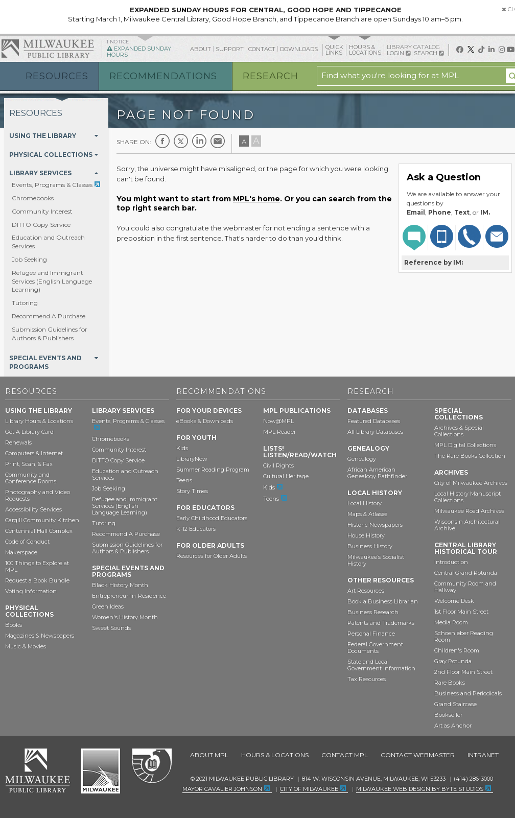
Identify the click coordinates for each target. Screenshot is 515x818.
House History (366, 535)
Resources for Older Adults (211, 555)
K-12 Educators (196, 528)
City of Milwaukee (100, 771)
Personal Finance (371, 633)
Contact (261, 49)
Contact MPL (344, 755)
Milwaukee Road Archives (469, 511)
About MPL (209, 755)
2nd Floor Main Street (463, 671)
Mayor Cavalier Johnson (222, 788)
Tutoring (25, 303)
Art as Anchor (453, 725)
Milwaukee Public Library (47, 48)
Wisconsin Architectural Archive (467, 525)
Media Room (451, 622)
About (200, 49)
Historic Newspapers (375, 524)
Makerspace (21, 552)
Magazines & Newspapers (39, 635)
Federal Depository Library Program (151, 766)
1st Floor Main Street (461, 611)
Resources (57, 76)
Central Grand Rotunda (465, 572)
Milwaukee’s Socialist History (375, 560)
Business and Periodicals (468, 693)
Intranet (483, 755)
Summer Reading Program (212, 469)
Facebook (162, 141)
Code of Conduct (27, 541)
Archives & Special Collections (459, 431)
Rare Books (449, 682)
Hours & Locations (365, 49)
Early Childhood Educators (211, 518)
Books (13, 624)
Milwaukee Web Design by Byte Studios (419, 788)
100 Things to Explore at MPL (37, 566)
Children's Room (456, 650)
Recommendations (163, 76)
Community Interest (42, 211)
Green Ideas (108, 606)
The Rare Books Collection (469, 455)
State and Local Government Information (381, 665)
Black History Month (120, 585)
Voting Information (31, 591)
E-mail (217, 141)
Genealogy (361, 458)
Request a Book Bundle (37, 580)
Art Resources (365, 590)
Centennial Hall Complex (39, 530)
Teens (184, 480)
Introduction (451, 562)
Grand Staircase (455, 704)
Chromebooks (33, 198)
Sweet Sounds (111, 628)
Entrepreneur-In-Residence (129, 595)
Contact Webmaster (418, 755)
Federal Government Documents (375, 648)
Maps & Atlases (367, 514)
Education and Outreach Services (125, 474)
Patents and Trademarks (380, 622)
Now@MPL (278, 421)
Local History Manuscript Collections (467, 497)
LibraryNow (191, 458)
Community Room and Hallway (465, 587)
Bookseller (448, 714)
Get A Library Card (29, 431)
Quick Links (334, 49)
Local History (364, 503)
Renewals (18, 442)
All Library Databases (375, 431)
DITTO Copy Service (41, 224)
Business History (369, 546)
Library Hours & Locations (39, 421)
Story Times (192, 491)
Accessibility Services (33, 509)
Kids (182, 448)
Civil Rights (278, 465)
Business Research (373, 612)
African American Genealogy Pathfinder (377, 473)
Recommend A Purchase (48, 316)
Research (270, 76)
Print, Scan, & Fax (29, 464)
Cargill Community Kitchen (42, 520)
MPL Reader (279, 431)
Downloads (299, 49)
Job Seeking (29, 259)
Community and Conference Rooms (30, 478)
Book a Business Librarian (382, 601)
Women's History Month (125, 617)
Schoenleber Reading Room (463, 636)
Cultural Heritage (286, 476)
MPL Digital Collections (465, 445)
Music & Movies (25, 646)
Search (428, 53)
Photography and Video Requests (37, 495)
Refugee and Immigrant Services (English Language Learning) (52, 281)
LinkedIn (199, 141)
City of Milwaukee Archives (470, 482)
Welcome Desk (454, 600)
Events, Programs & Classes (52, 185)
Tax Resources (366, 679)
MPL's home (256, 198)
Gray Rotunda (453, 661)
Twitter (181, 141)
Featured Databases (373, 421)
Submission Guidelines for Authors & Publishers (49, 333)
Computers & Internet (34, 453)
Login (398, 53)
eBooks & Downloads (204, 421)
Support (230, 49)
